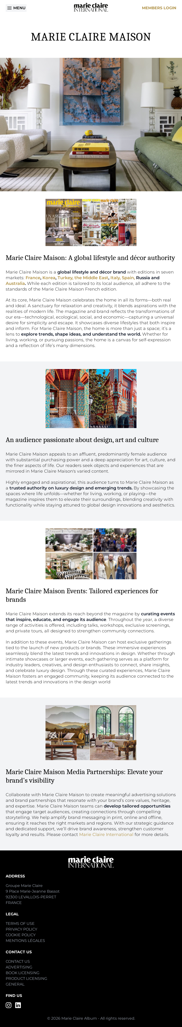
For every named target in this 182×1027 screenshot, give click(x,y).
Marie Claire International (106, 834)
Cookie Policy (21, 935)
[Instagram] (8, 1005)
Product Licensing (26, 978)
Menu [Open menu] (16, 8)
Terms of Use (20, 923)
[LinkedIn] (18, 1005)
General (15, 984)
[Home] (91, 7)
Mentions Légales (25, 940)
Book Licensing (22, 973)
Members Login (159, 8)
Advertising (19, 967)
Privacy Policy (21, 929)
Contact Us (18, 961)
